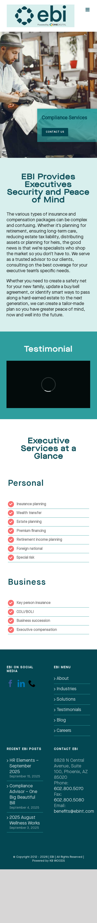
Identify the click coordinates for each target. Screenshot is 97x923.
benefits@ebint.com (74, 811)
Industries (66, 689)
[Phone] (32, 683)
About (63, 678)
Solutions (66, 699)
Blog (61, 720)
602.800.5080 (69, 800)
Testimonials (69, 709)
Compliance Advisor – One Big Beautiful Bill (23, 794)
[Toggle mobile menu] (87, 8)
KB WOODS (57, 861)
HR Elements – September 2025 (24, 766)
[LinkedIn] (21, 683)
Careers (64, 730)
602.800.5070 (68, 788)
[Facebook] (10, 683)
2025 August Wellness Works (24, 820)
